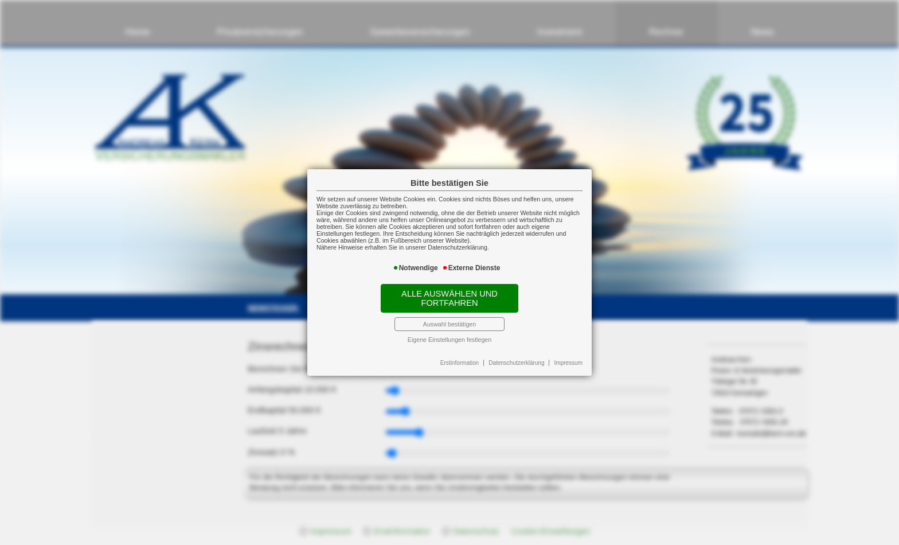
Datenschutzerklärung (516, 363)
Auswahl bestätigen (449, 324)
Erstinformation (459, 363)
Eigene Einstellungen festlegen (449, 339)
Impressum (568, 363)
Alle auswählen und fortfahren (449, 298)
